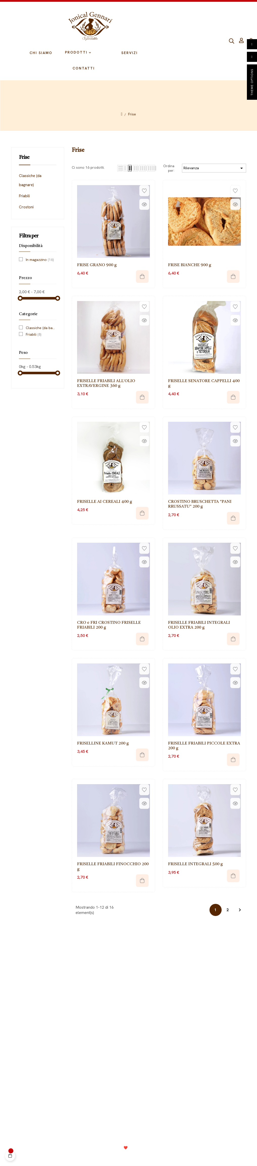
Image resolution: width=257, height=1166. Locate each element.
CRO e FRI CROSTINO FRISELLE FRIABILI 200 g (109, 625)
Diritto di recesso (61, 993)
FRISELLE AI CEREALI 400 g (104, 502)
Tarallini (181, 1000)
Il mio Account (58, 985)
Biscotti (181, 1008)
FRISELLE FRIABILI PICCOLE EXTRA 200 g (204, 745)
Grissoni (182, 993)
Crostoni (26, 207)
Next (240, 910)
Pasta (180, 1015)
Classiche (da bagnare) (30, 180)
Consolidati (141, 1148)
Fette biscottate (189, 1023)
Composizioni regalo (193, 1038)
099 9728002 (189, 1090)
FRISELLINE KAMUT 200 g (103, 743)
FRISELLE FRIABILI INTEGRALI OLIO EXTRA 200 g (199, 625)
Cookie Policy (123, 1156)
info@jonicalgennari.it (199, 1100)
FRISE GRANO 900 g (97, 265)
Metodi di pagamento (64, 1000)
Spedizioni (55, 1008)
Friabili (24, 196)
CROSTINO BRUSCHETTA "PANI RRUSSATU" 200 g (199, 504)
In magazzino (40, 259)
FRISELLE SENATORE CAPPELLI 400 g (204, 383)
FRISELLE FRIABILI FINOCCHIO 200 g (113, 866)
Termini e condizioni (157, 1156)
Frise (24, 157)
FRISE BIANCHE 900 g (189, 265)
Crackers (183, 1030)
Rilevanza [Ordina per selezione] (214, 168)
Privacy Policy (95, 1156)
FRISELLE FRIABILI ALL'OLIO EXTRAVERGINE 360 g (106, 383)
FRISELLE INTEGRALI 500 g (195, 864)
